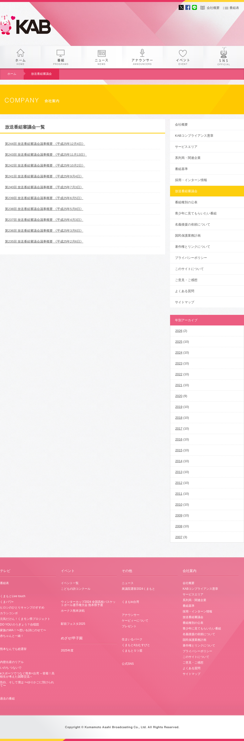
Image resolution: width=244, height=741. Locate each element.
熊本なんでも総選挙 (13, 649)
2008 (178, 526)
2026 (178, 331)
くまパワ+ (7, 602)
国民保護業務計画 (188, 235)
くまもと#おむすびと (136, 645)
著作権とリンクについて (192, 246)
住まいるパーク (132, 639)
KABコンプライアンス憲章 (194, 135)
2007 (178, 537)
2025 (178, 341)
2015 (178, 450)
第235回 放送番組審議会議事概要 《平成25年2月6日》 (44, 241)
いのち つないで (10, 667)
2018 (178, 417)
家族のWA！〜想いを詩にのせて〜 (23, 630)
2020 (178, 396)
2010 (178, 504)
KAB (29, 26)
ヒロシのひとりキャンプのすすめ (22, 607)
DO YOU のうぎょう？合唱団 (19, 624)
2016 (178, 439)
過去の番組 (7, 698)
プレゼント (129, 626)
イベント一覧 (70, 583)
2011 (178, 493)
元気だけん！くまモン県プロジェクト (25, 619)
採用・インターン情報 (191, 180)
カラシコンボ (9, 613)
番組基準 (181, 169)
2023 (178, 363)
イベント (183, 57)
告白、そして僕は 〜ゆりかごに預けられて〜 (27, 684)
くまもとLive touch (12, 596)
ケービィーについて (135, 620)
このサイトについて (189, 269)
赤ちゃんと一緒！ (12, 636)
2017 (178, 428)
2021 (178, 385)
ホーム (20, 57)
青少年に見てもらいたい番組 (196, 213)
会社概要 (213, 8)
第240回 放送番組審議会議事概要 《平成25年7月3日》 (44, 187)
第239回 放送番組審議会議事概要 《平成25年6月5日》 (44, 198)
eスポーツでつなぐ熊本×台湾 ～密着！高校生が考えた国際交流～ (27, 675)
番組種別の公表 (186, 202)
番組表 (234, 8)
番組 (61, 57)
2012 (178, 483)
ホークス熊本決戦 (73, 610)
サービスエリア (186, 147)
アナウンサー (142, 57)
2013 (178, 472)
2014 (178, 461)
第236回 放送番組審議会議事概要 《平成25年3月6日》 (44, 230)
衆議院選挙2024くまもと (138, 588)
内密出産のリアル (12, 662)
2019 (178, 407)
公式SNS (128, 663)
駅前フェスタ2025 (73, 624)
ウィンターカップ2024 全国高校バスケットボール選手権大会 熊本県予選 (88, 603)
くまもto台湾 (130, 602)
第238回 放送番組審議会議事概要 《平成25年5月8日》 (44, 209)
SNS (223, 57)
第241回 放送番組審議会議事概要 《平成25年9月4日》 (44, 176)
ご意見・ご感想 (186, 280)
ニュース (101, 57)
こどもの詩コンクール (75, 588)
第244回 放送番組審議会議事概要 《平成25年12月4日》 (45, 144)
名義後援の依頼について (192, 224)
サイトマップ (184, 302)
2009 (178, 515)
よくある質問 (184, 291)
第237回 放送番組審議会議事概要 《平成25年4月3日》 (44, 220)
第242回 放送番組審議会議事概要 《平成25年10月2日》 (45, 165)
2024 (178, 352)
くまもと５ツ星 (132, 650)
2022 (178, 374)
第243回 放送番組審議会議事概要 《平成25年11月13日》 (46, 154)
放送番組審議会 (41, 74)
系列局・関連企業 (188, 158)
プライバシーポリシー (191, 258)
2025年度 (67, 650)
